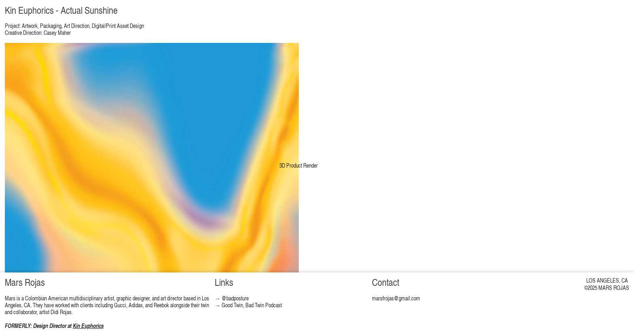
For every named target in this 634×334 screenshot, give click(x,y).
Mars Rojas (25, 282)
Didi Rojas (61, 312)
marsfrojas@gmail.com (396, 298)
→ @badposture (232, 298)
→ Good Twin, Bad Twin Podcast (248, 305)
